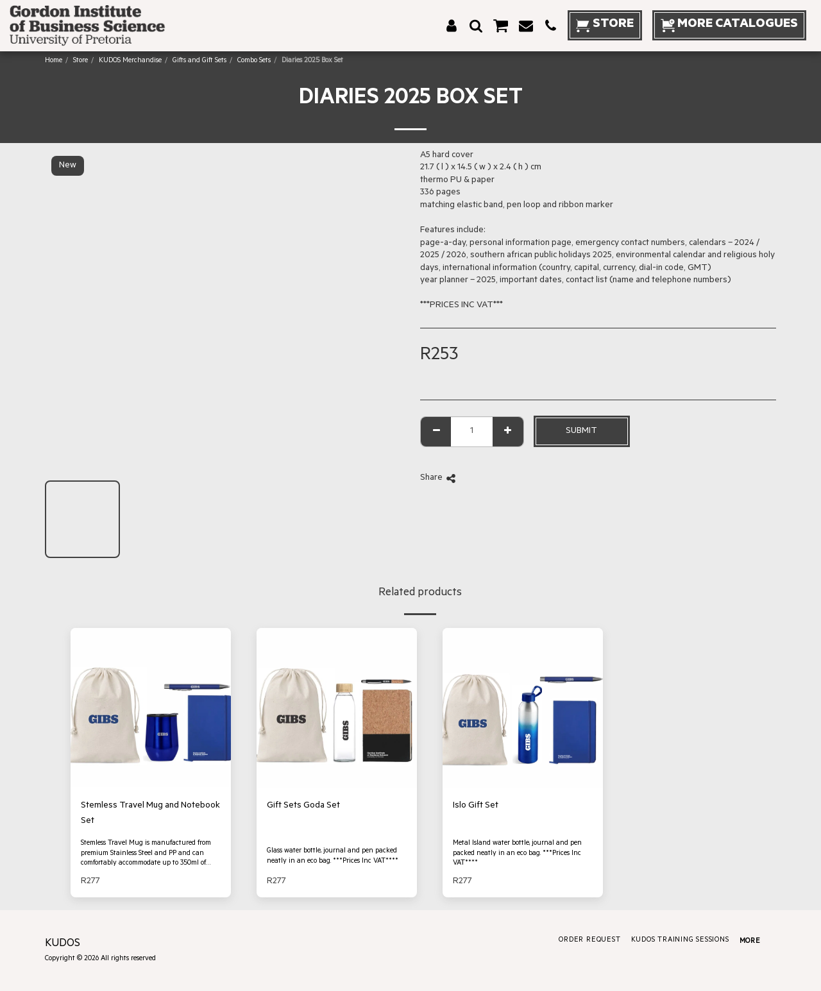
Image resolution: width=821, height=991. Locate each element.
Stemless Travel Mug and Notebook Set (150, 813)
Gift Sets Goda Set (303, 806)
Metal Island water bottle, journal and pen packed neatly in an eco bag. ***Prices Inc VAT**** (517, 853)
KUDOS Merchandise (130, 61)
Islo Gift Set (475, 806)
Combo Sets (254, 61)
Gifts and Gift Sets (199, 61)
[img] (151, 708)
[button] (475, 26)
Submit (581, 431)
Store (80, 61)
